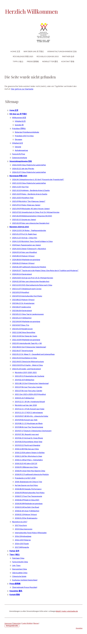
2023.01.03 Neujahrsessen (22, 329)
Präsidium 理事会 (19, 128)
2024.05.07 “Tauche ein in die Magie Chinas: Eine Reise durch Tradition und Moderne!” (45, 270)
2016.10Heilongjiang (23, 536)
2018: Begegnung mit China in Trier (28, 482)
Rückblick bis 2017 (19, 522)
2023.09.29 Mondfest (20, 292)
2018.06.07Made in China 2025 (27, 500)
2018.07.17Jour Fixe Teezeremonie (28, 496)
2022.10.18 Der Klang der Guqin (24, 336)
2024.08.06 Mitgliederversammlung (26, 259)
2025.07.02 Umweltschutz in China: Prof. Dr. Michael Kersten (35, 212)
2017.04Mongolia (22, 547)
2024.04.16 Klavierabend (22, 274)
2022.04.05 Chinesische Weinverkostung (28, 361)
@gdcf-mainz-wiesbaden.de (67, 611)
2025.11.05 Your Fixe (20, 187)
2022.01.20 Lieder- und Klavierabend (26, 369)
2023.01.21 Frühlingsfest (21, 318)
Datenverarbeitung (19, 157)
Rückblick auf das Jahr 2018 (26, 405)
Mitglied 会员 (20, 121)
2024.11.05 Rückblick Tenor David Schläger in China (32, 241)
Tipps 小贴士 (18, 61)
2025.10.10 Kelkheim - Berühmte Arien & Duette (31, 190)
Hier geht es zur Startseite (22, 89)
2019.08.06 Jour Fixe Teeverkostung (29, 427)
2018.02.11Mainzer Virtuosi (26, 514)
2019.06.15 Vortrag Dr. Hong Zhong (29, 438)
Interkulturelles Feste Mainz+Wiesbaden (31, 532)
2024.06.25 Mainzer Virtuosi (23, 263)
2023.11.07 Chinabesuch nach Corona (26, 289)
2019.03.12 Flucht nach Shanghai (27, 445)
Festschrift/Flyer (18, 154)
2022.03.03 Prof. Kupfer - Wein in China (27, 365)
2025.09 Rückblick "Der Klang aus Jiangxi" (28, 201)
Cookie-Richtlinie (27, 623)
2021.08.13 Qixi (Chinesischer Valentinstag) (32, 383)
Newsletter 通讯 (50, 61)
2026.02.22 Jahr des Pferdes (23, 168)
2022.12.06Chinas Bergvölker (23, 332)
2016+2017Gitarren (23, 540)
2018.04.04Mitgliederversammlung (28, 503)
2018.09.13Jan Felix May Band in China (30, 471)
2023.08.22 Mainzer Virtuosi (23, 299)
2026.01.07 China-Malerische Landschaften (29, 172)
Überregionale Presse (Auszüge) (24, 587)
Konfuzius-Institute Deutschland (24, 580)
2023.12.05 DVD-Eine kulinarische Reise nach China (32, 285)
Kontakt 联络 (67, 61)
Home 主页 (15, 51)
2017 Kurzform (21, 525)
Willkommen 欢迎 (19, 117)
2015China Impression (23, 529)
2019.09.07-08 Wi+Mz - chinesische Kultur (31, 416)
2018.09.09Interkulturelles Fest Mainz (30, 492)
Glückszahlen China (19, 573)
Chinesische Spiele (19, 576)
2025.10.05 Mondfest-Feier (23, 198)
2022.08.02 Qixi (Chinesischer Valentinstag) (29, 347)
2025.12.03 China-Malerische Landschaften (29, 183)
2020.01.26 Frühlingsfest (24, 398)
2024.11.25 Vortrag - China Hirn (24, 238)
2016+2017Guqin (22, 543)
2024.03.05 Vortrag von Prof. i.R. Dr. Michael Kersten (32, 278)
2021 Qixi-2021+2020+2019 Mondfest (30, 394)
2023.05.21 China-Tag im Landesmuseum (28, 314)
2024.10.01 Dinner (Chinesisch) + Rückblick (29, 248)
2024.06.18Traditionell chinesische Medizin (29, 267)
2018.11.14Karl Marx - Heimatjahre (29, 460)
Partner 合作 (68, 56)
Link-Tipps (16, 565)
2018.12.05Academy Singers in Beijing (30, 452)
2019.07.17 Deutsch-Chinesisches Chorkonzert (33, 431)
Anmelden (79, 628)
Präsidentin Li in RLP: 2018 (25, 478)
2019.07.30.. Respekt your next (27, 434)
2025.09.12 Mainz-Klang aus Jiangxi (26, 205)
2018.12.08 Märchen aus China (27, 449)
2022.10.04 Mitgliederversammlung (26, 340)
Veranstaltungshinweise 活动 (62, 51)
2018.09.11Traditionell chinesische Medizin (32, 474)
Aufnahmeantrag (21, 150)
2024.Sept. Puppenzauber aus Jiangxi (26, 245)
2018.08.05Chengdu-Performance (28, 489)
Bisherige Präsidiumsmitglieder (27, 132)
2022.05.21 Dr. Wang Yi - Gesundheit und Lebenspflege (33, 354)
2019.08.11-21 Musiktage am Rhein (29, 423)
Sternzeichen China (19, 569)
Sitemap (36, 623)
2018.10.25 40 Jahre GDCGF (26, 463)
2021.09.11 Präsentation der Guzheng (29, 376)
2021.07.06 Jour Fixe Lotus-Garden (28, 387)
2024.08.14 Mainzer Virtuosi (23, 256)
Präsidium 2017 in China (24, 136)
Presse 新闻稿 (33, 61)
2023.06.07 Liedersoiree (21, 307)
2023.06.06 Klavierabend (22, 310)
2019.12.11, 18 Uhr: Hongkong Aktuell (30, 401)
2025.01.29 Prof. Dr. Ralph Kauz (24, 234)
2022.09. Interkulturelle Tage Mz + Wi (27, 343)
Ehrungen (18, 139)
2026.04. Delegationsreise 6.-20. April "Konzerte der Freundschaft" (38, 179)
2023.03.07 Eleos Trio (20, 325)
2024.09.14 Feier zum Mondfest (24, 252)
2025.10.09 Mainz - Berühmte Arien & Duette (29, 194)
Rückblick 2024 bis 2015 (48, 56)
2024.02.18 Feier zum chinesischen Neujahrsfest (30, 281)
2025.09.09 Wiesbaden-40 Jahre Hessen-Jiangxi (31, 208)
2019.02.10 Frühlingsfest (24, 380)
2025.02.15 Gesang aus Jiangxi (24, 219)
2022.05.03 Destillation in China (24, 358)
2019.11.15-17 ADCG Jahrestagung (29, 412)
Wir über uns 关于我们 (34, 51)
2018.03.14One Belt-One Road (27, 507)
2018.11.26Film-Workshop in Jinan (28, 456)
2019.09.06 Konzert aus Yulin (26, 420)
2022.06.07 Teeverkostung (22, 350)
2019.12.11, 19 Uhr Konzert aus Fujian (29, 409)
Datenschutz (17, 623)
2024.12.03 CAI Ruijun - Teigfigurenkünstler (29, 230)
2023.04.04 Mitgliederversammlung (26, 321)
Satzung (18, 147)
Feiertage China (18, 558)
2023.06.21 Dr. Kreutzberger (23, 303)
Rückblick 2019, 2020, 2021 (26, 372)
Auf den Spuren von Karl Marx (26, 485)
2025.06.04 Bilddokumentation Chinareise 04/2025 (32, 216)
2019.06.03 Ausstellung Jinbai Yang (28, 441)
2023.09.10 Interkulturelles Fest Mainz (27, 296)
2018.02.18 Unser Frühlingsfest (27, 511)
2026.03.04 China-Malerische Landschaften (29, 165)
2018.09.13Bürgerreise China (26, 467)
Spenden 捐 (19, 125)
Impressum (8, 623)
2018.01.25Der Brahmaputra (26, 518)
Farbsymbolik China (20, 562)
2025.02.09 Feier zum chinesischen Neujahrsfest (30, 223)
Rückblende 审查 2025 (23, 56)
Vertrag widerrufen (12, 626)
